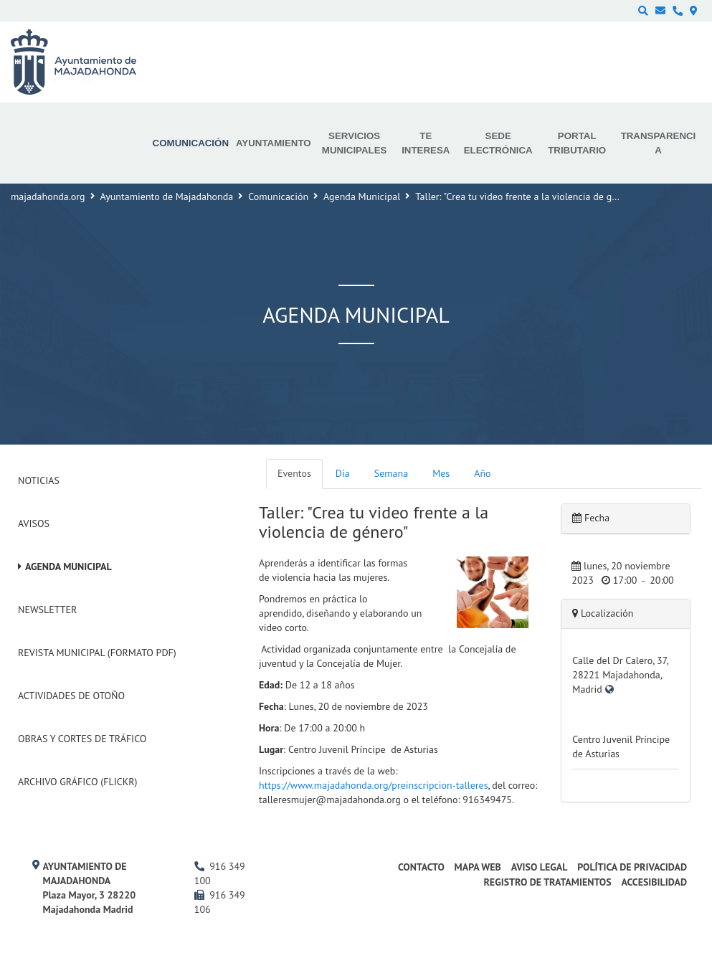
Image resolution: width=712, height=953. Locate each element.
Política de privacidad (632, 866)
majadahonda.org (48, 196)
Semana (391, 473)
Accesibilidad (654, 882)
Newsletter (47, 609)
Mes (441, 473)
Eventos (294, 473)
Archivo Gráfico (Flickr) (78, 781)
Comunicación (278, 196)
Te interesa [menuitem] (426, 143)
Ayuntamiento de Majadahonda (167, 196)
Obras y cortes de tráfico (82, 738)
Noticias (39, 480)
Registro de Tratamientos (547, 882)
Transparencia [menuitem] (658, 143)
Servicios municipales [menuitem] (354, 143)
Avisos (33, 523)
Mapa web (478, 866)
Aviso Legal (539, 866)
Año (482, 473)
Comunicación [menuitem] (191, 143)
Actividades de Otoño (71, 695)
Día (343, 473)
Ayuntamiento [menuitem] (273, 143)
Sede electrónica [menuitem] (498, 143)
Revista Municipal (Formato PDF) (97, 652)
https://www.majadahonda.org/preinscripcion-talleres (373, 785)
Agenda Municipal (361, 196)
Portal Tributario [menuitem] (577, 143)
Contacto (421, 866)
